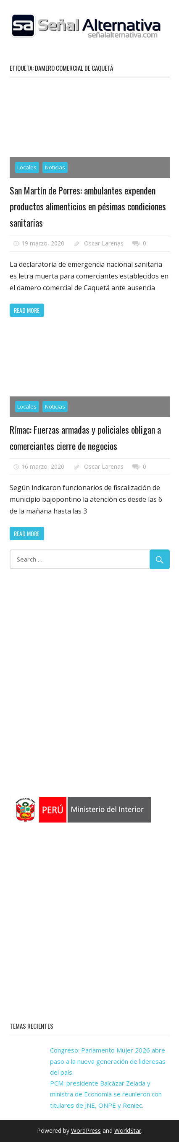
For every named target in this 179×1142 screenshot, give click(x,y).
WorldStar (127, 1130)
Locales (27, 167)
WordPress (86, 1130)
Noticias (55, 167)
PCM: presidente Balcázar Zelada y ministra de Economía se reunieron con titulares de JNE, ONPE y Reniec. (106, 1094)
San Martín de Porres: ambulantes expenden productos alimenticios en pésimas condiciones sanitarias (88, 206)
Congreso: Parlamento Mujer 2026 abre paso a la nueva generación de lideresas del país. (108, 1061)
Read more (26, 310)
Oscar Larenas (104, 243)
